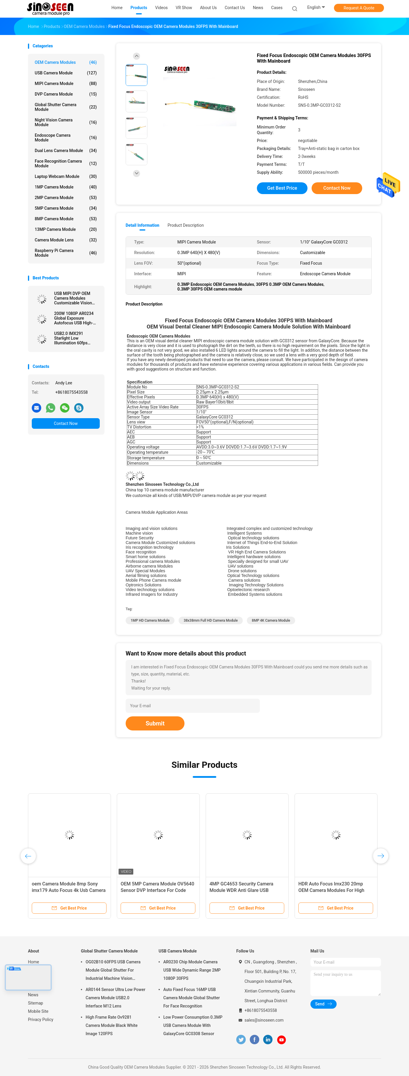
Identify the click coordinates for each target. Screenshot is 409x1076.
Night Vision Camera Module (66, 122)
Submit (155, 723)
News (33, 994)
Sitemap (35, 1003)
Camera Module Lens (66, 240)
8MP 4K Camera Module (271, 620)
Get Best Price (282, 188)
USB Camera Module (66, 73)
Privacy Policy (40, 1019)
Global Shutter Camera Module (66, 107)
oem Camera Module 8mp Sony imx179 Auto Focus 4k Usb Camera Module (69, 890)
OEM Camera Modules (66, 62)
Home (33, 962)
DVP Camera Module (66, 94)
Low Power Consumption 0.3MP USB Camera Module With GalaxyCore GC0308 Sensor (192, 1025)
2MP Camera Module (66, 198)
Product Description (185, 225)
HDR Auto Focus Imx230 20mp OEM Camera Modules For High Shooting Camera (331, 890)
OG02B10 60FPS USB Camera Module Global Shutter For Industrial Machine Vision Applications (113, 971)
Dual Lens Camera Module (66, 151)
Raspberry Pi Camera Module (66, 253)
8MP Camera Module (66, 219)
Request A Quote (359, 8)
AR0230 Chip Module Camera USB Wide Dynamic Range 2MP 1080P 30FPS (192, 970)
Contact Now (66, 423)
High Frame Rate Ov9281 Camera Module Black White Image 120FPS (111, 1025)
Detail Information (142, 225)
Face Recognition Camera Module (66, 163)
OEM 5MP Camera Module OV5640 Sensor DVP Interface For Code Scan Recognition (157, 890)
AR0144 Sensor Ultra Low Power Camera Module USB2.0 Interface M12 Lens (115, 997)
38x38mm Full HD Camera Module (211, 620)
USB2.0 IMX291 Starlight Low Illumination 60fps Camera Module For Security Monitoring (72, 338)
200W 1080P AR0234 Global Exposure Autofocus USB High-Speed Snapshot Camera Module (76, 318)
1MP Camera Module (66, 187)
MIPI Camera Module (66, 83)
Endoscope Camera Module (66, 137)
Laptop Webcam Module (66, 176)
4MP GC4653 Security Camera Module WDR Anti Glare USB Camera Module (241, 890)
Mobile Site (38, 1011)
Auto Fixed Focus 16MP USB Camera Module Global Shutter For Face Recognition (191, 997)
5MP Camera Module (66, 208)
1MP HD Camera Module (150, 620)
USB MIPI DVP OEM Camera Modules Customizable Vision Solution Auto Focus (73, 298)
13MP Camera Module (66, 229)
